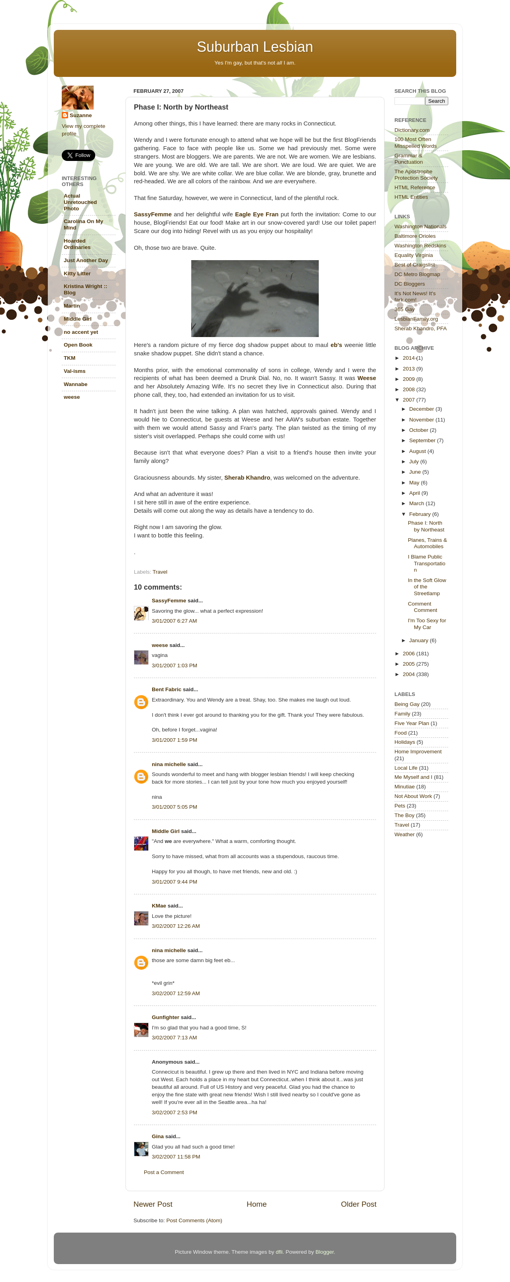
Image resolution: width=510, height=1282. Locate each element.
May (415, 483)
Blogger (325, 1252)
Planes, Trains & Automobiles (427, 543)
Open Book (78, 345)
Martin (72, 306)
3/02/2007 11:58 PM (176, 1157)
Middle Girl (166, 831)
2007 (409, 400)
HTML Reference (414, 187)
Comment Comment (422, 607)
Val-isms (75, 371)
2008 (409, 389)
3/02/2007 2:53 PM (174, 1112)
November (422, 420)
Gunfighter (165, 1017)
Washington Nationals (420, 226)
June (415, 472)
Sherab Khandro (247, 477)
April (415, 493)
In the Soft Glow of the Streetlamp (427, 586)
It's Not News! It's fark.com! (414, 296)
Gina (158, 1136)
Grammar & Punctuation (408, 159)
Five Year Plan (411, 723)
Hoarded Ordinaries (77, 244)
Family (402, 714)
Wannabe (76, 384)
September (423, 440)
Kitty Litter (77, 273)
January (419, 640)
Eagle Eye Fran (257, 214)
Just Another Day (86, 260)
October (419, 430)
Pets (399, 806)
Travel (160, 572)
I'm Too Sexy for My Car (427, 623)
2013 (409, 369)
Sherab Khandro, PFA (420, 328)
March (417, 503)
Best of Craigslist (414, 265)
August (418, 451)
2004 (409, 674)
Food (400, 733)
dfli (279, 1252)
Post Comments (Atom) (194, 1220)
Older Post (359, 1204)
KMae (159, 906)
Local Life (406, 768)
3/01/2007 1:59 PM (174, 740)
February (420, 514)
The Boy (404, 815)
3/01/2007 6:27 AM (174, 621)
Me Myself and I (413, 777)
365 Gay (404, 309)
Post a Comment (164, 1172)
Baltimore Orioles (415, 236)
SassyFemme (153, 214)
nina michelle (169, 764)
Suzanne (81, 115)
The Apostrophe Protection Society (416, 175)
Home (257, 1204)
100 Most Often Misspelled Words (415, 142)
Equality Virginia (413, 255)
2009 (409, 379)
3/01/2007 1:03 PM (174, 665)
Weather (404, 834)
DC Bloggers (409, 284)
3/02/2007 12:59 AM (176, 993)
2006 (409, 654)
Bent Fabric (166, 689)
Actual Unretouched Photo (80, 202)
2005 (409, 664)
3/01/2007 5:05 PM (174, 807)
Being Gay (407, 704)
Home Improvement (418, 752)
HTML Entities (411, 197)
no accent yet (81, 332)
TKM (69, 358)
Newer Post (153, 1204)
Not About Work (413, 796)
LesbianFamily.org (416, 319)
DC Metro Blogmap (417, 274)
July (414, 462)
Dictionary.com (412, 130)
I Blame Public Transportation (426, 563)
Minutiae (404, 787)
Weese (366, 378)
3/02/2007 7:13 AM (174, 1038)
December (422, 409)
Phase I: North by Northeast (426, 526)
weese (160, 645)
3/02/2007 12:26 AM (176, 926)
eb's (336, 345)
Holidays (404, 742)
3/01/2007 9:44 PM (174, 882)
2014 (409, 358)
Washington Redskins (420, 246)
